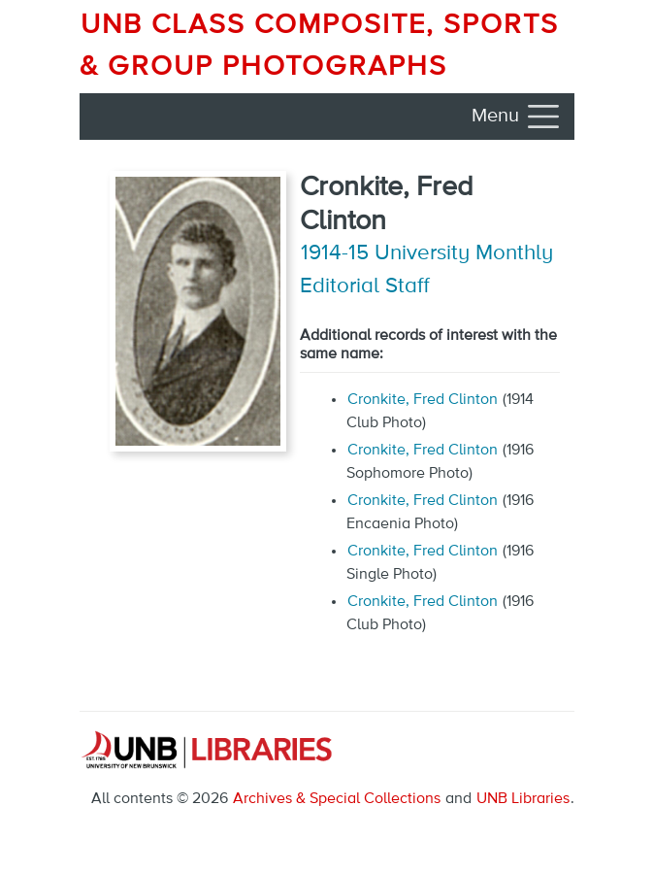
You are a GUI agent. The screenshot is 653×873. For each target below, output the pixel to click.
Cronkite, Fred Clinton (422, 400)
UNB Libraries (523, 799)
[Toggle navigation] (517, 116)
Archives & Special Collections (337, 799)
